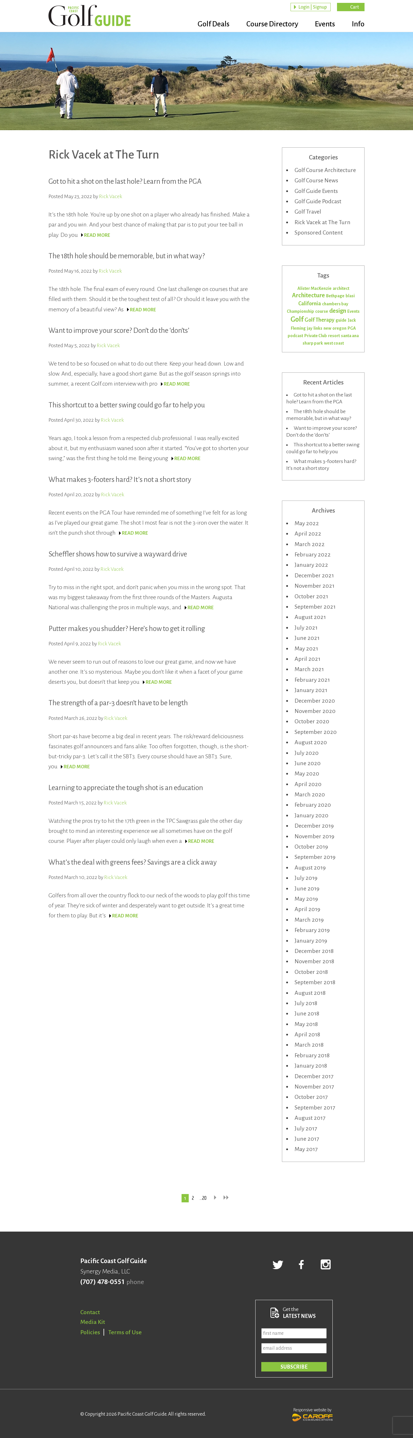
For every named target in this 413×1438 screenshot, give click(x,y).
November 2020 (315, 711)
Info (358, 24)
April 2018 (307, 1034)
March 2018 (309, 1045)
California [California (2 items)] (309, 303)
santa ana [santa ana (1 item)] (350, 335)
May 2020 (307, 773)
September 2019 (315, 857)
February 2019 (312, 930)
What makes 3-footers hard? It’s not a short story (119, 479)
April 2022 (308, 533)
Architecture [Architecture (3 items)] (308, 295)
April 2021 (307, 659)
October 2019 (311, 846)
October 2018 (311, 972)
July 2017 (306, 1128)
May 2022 (307, 523)
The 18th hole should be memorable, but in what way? (126, 256)
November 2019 (314, 836)
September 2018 (315, 982)
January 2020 (311, 815)
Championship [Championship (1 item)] (300, 311)
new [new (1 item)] (327, 328)
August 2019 (310, 867)
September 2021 (315, 606)
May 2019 (306, 899)
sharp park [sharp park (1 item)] (313, 343)
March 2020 (310, 794)
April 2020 (308, 784)
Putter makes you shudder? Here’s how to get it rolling (126, 628)
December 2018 (314, 951)
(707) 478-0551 (102, 1282)
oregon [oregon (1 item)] (339, 328)
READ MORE (97, 235)
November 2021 (314, 586)
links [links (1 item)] (317, 328)
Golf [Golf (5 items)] (297, 319)
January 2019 (311, 940)
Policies (90, 1332)
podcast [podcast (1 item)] (295, 335)
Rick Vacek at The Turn (322, 222)
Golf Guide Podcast (318, 201)
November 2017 (314, 1086)
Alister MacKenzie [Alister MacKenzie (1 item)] (314, 288)
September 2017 (315, 1107)
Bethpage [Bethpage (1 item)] (335, 296)
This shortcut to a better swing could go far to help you (126, 405)
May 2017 (306, 1149)
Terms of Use (125, 1332)
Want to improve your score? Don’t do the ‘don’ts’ (118, 330)
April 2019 (307, 909)
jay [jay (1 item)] (309, 328)
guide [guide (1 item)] (341, 320)
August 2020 (311, 742)
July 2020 (307, 753)
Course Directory (267, 24)
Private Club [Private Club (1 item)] (315, 335)
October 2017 (311, 1097)
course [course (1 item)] (321, 311)
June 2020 (308, 763)
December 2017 (314, 1076)
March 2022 (310, 544)
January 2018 (311, 1065)
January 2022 (311, 565)
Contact (90, 1312)
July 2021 (306, 627)
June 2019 (307, 888)
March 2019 (309, 920)
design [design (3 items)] (337, 311)
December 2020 (315, 700)
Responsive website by (312, 1413)
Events (322, 24)
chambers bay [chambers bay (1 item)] (335, 304)
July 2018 (306, 1003)
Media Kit (92, 1322)
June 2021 (307, 638)
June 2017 (307, 1139)
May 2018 (306, 1024)
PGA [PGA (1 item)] (352, 328)
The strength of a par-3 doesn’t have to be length (118, 703)
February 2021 (312, 680)
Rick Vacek (110, 196)
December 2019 (314, 825)
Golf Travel (308, 211)
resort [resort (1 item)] (334, 335)
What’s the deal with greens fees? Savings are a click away (132, 862)
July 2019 (306, 878)
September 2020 (316, 732)
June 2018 (307, 1013)
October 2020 (312, 721)
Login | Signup (312, 7)
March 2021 (309, 669)
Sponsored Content (319, 232)
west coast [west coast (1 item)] (334, 343)
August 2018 (310, 993)
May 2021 (306, 648)
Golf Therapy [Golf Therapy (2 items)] (319, 320)
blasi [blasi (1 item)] (350, 296)
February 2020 (313, 805)
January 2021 (311, 690)
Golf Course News (316, 180)
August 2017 (310, 1118)
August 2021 (310, 617)
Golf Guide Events (316, 191)
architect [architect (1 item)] (341, 288)
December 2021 (314, 575)
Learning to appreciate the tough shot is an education (125, 788)
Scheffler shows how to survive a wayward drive (117, 554)
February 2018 (312, 1055)
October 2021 (311, 596)
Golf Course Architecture (325, 170)
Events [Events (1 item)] (353, 311)
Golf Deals (206, 24)
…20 (203, 1198)
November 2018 (314, 961)
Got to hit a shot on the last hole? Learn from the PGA (125, 181)
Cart (354, 7)
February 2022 (313, 554)
